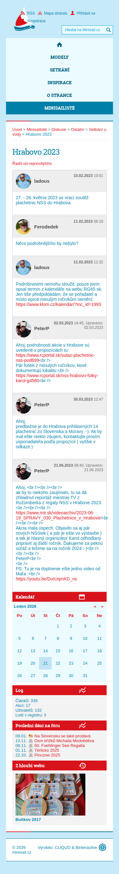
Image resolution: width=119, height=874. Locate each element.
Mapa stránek (52, 13)
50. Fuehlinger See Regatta (60, 745)
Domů (59, 44)
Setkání (59, 70)
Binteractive (86, 847)
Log (19, 690)
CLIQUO (63, 847)
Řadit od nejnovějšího (32, 163)
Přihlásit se (83, 13)
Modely (59, 57)
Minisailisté (59, 108)
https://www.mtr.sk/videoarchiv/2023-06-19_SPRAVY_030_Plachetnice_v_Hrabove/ (59, 515)
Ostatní (77, 129)
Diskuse (58, 129)
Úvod (17, 129)
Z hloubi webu (30, 765)
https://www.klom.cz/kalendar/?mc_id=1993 (58, 304)
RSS (28, 13)
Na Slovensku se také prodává (62, 736)
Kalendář (25, 597)
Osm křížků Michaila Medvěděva (64, 740)
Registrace (33, 21)
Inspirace (60, 82)
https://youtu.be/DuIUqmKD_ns (46, 578)
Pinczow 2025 (47, 755)
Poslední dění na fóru (38, 725)
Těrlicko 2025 (47, 750)
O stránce (59, 95)
